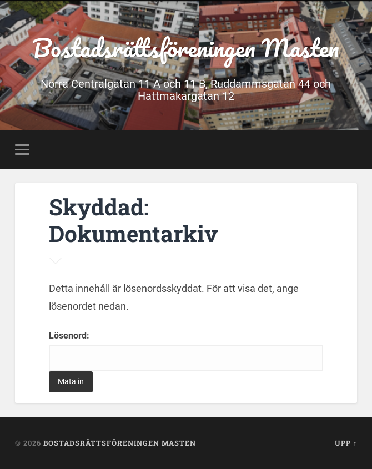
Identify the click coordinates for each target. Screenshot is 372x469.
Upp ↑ (346, 442)
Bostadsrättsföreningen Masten (185, 47)
